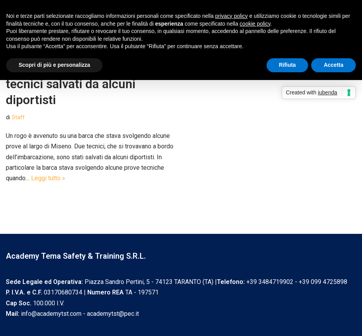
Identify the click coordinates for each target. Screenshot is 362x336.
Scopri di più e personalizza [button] (54, 65)
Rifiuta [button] (287, 65)
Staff (18, 117)
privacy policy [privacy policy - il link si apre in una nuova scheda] (231, 16)
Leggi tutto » (48, 178)
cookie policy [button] (255, 24)
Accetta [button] (333, 65)
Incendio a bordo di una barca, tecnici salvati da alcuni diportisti (89, 83)
